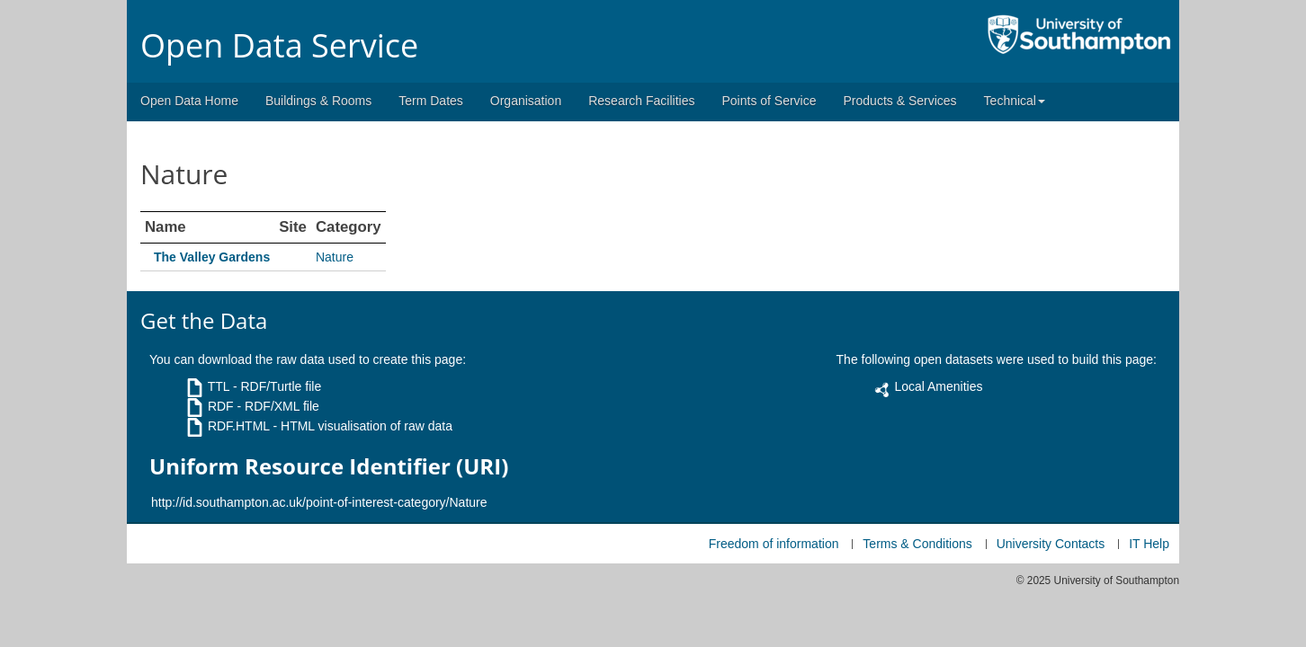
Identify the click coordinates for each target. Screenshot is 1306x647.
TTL (218, 386)
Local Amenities (938, 386)
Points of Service (768, 100)
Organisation (525, 100)
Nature (334, 257)
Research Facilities (641, 100)
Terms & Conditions (917, 543)
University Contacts (1051, 543)
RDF (221, 406)
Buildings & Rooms (318, 100)
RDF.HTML (239, 426)
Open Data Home (189, 100)
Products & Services (900, 100)
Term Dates (430, 100)
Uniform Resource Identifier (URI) (328, 466)
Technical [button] (1014, 100)
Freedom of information (774, 543)
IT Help (1149, 543)
